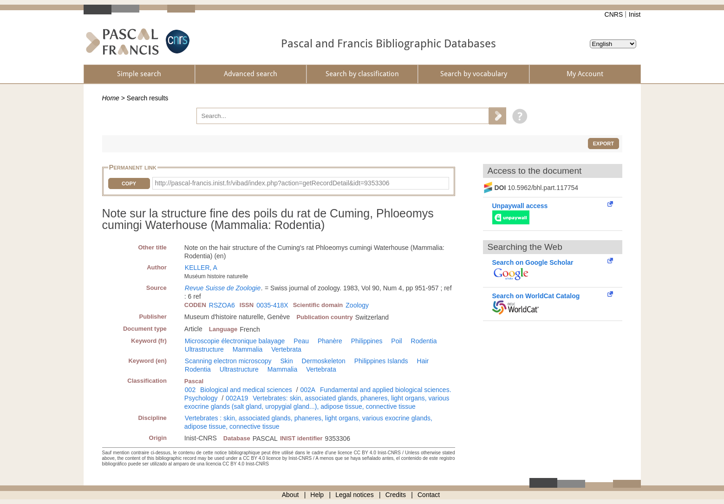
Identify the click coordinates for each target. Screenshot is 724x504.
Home (110, 98)
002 (190, 389)
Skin (286, 361)
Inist (635, 14)
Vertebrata (286, 349)
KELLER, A (201, 267)
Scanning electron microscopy (228, 361)
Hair (423, 361)
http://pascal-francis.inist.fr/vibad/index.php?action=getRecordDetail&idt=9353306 (272, 183)
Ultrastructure (204, 349)
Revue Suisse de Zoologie (223, 288)
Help (317, 494)
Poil (396, 341)
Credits (395, 494)
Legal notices (354, 494)
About (290, 494)
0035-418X (272, 305)
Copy (129, 183)
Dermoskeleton (324, 361)
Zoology (357, 305)
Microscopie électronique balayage (235, 341)
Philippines (367, 341)
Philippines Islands (381, 361)
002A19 (237, 398)
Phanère (330, 341)
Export (603, 143)
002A (307, 389)
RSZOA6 (222, 305)
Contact (428, 494)
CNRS (614, 14)
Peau (301, 341)
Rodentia (424, 341)
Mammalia (248, 349)
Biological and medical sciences (246, 389)
